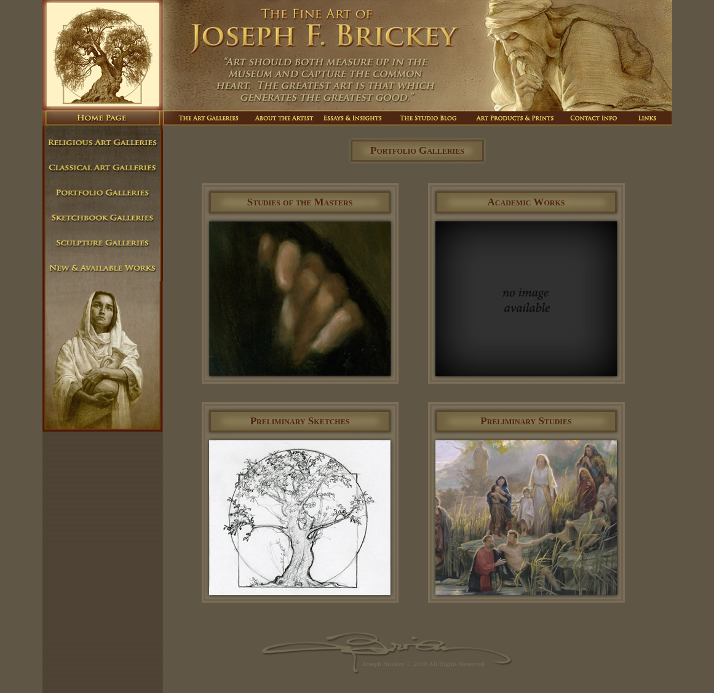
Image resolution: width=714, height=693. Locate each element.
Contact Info (594, 118)
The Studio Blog (429, 118)
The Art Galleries (205, 118)
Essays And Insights (355, 118)
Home (102, 118)
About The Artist (283, 118)
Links (647, 118)
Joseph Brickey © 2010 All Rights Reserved (423, 663)
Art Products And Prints (516, 118)
